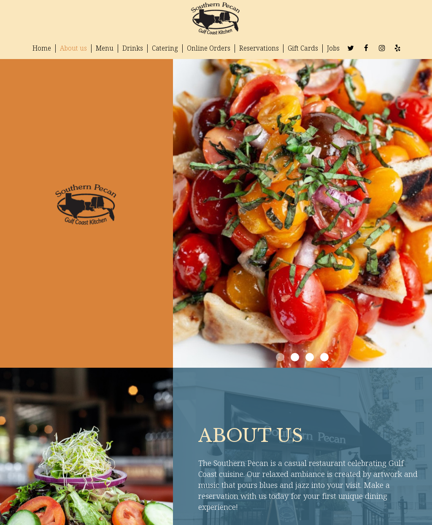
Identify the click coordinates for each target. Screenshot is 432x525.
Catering (165, 48)
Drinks (132, 48)
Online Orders (208, 48)
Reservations (259, 48)
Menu (104, 48)
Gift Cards (303, 48)
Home (41, 48)
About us (73, 48)
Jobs (333, 48)
